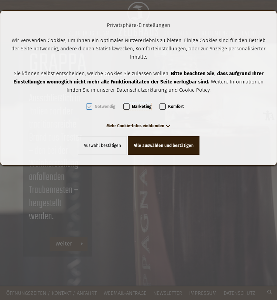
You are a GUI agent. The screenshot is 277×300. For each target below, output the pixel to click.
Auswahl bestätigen (102, 145)
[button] (138, 125)
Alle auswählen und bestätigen (164, 145)
